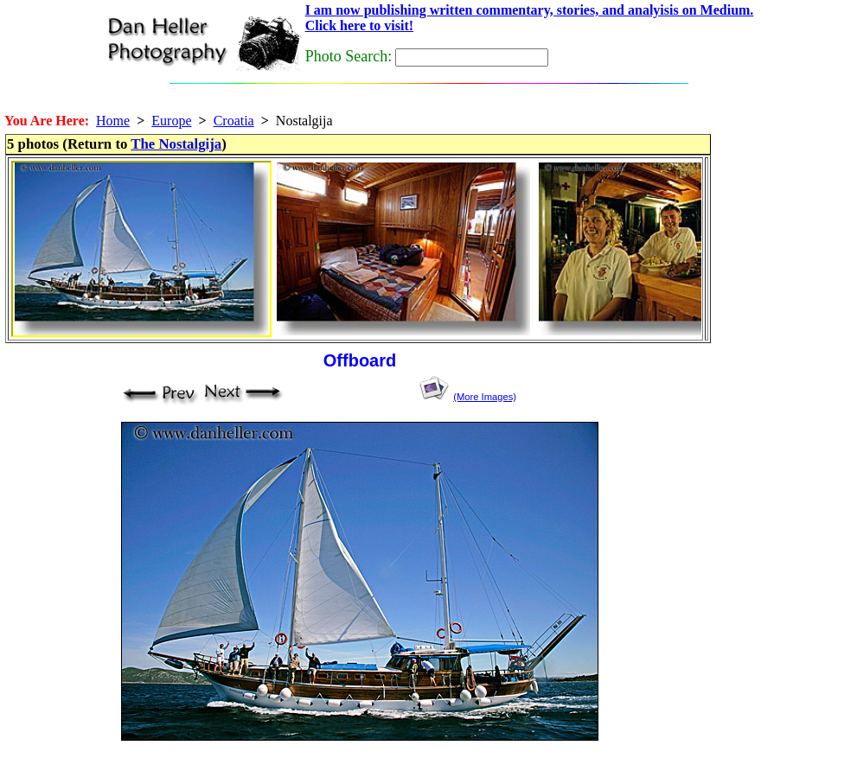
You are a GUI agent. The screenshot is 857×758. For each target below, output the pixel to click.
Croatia (234, 120)
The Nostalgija (176, 144)
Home (113, 120)
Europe (171, 120)
